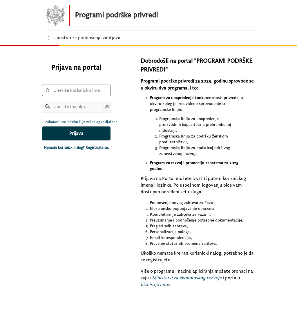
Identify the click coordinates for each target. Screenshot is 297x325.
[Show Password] (107, 106)
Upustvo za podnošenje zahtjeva (83, 37)
